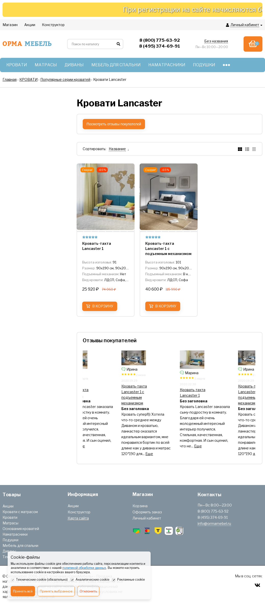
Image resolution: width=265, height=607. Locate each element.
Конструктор (79, 512)
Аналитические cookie (89, 580)
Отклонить (88, 591)
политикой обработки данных (84, 568)
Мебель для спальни (20, 545)
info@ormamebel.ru (214, 523)
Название (117, 149)
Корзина (140, 506)
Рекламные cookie (128, 580)
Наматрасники (15, 534)
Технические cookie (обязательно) (39, 580)
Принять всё (23, 591)
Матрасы (10, 523)
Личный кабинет (146, 518)
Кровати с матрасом (20, 512)
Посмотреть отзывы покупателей (114, 124)
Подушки (10, 540)
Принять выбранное (56, 591)
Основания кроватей (21, 528)
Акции (8, 506)
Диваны (9, 551)
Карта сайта (78, 518)
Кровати (10, 517)
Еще (103, 446)
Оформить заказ (147, 512)
